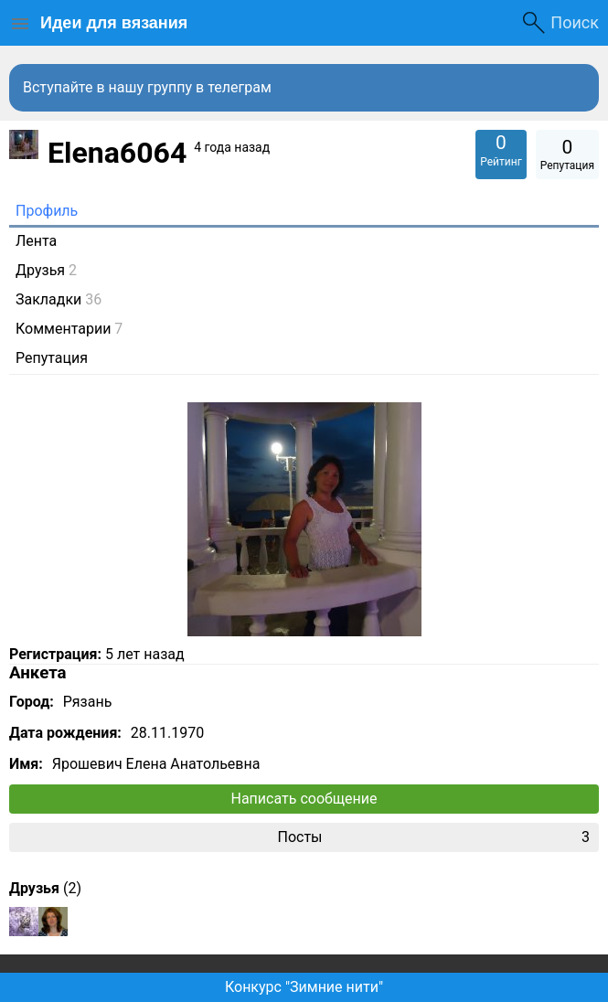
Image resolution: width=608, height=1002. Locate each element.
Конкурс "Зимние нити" (304, 987)
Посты (433, 837)
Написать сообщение (304, 798)
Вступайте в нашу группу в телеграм (147, 87)
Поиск (574, 22)
